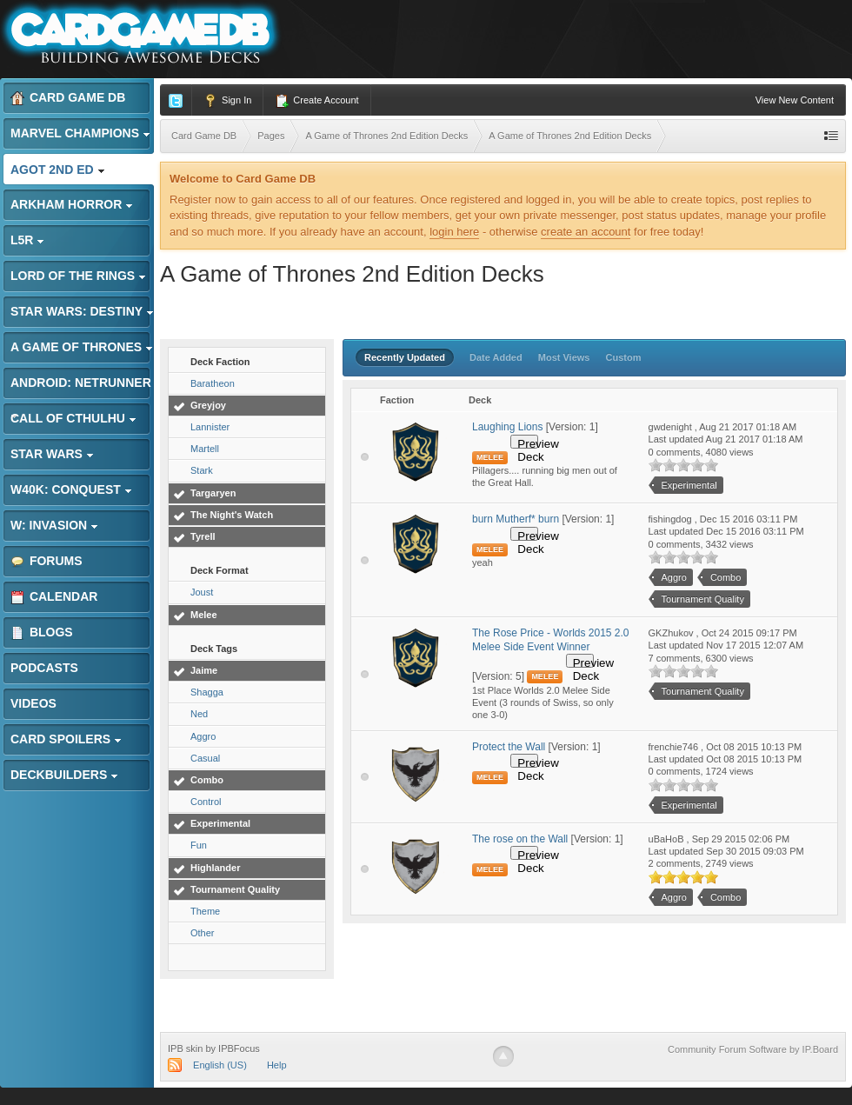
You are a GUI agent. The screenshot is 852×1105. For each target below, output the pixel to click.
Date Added (496, 357)
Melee (203, 614)
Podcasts (44, 668)
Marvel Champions (80, 133)
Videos (33, 703)
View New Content (794, 100)
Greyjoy (208, 405)
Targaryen (213, 493)
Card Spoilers (66, 739)
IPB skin (185, 1048)
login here (454, 231)
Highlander (215, 867)
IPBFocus (239, 1048)
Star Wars (52, 454)
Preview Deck (527, 443)
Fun (198, 845)
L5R (27, 240)
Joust (201, 592)
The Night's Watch (231, 514)
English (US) (220, 1065)
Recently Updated (404, 357)
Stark (201, 470)
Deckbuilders (64, 775)
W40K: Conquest (71, 489)
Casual (205, 758)
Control (205, 801)
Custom (624, 357)
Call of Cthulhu (73, 418)
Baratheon (212, 383)
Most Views (564, 357)
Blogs (41, 632)
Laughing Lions (507, 427)
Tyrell (203, 536)
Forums (46, 561)
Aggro (203, 736)
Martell (204, 448)
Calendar (53, 596)
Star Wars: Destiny (82, 311)
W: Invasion (54, 525)
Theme (205, 911)
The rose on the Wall (520, 839)
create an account (585, 231)
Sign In (227, 101)
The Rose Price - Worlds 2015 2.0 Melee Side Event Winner (550, 640)
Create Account (316, 101)
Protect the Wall (508, 747)
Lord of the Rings (78, 276)
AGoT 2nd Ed (57, 169)
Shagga (206, 692)
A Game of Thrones (81, 347)
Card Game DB (67, 97)
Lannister (210, 427)
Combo (206, 780)
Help (277, 1065)
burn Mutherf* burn (515, 519)
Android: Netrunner (80, 387)
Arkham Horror (71, 204)
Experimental (220, 823)
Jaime (203, 670)
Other (202, 933)
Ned (199, 714)
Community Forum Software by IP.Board (753, 1049)
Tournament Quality (235, 889)
